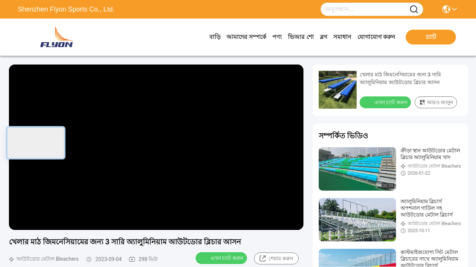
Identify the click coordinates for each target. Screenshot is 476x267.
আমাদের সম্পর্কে (246, 37)
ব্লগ (323, 37)
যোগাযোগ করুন (376, 37)
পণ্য (277, 37)
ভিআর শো (300, 37)
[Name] (413, 9)
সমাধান (342, 37)
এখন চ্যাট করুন (222, 257)
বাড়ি (215, 37)
